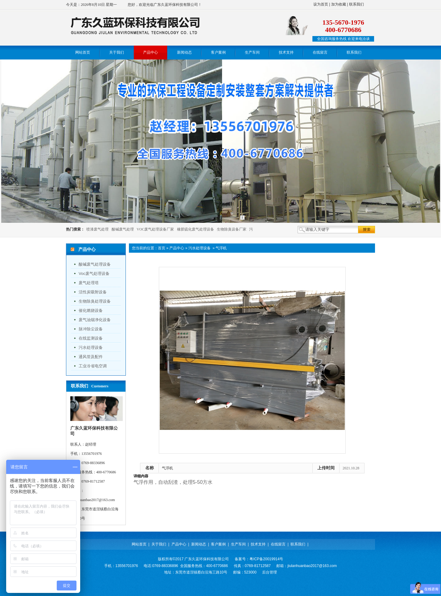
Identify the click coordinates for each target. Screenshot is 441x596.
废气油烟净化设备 (95, 319)
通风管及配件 (91, 356)
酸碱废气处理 (123, 229)
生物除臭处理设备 (95, 301)
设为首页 (320, 4)
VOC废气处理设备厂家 (155, 229)
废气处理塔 (89, 282)
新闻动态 (198, 544)
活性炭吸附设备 (93, 292)
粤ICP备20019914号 (266, 559)
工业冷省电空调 (93, 366)
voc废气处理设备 (94, 273)
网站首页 (139, 544)
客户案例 (218, 544)
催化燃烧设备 (91, 310)
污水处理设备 (91, 347)
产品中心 (176, 248)
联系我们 (356, 4)
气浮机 (221, 248)
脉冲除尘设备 (91, 329)
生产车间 (238, 544)
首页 (161, 248)
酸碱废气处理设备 (95, 264)
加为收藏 (338, 4)
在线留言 (278, 544)
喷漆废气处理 (97, 229)
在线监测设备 (91, 338)
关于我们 (158, 544)
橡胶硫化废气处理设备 (195, 229)
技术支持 (258, 544)
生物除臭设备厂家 (231, 229)
